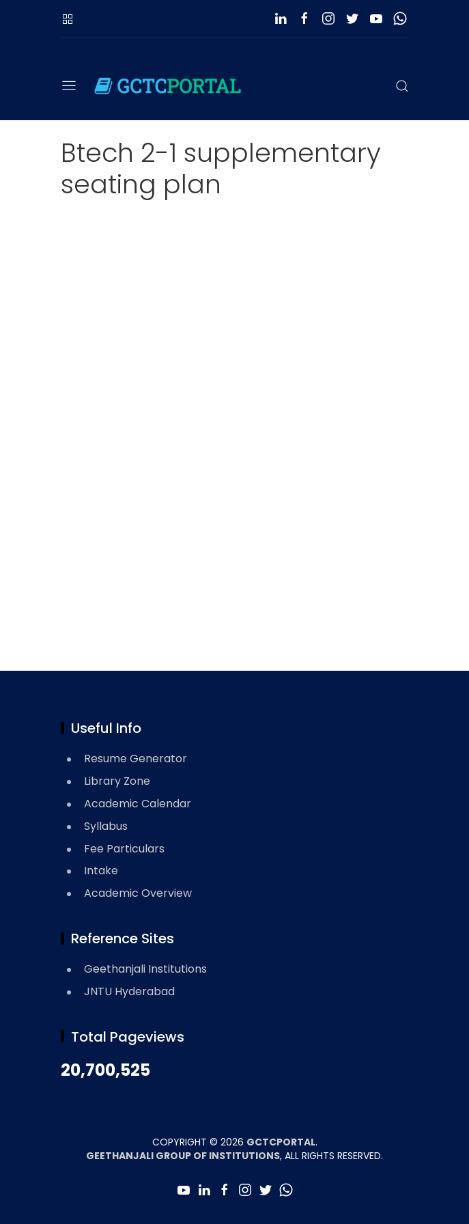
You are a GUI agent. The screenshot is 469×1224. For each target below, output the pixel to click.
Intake (101, 870)
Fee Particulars (124, 849)
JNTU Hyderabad (129, 991)
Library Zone (117, 781)
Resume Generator (135, 758)
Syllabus (106, 826)
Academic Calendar (137, 803)
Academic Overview (138, 893)
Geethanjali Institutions (145, 969)
